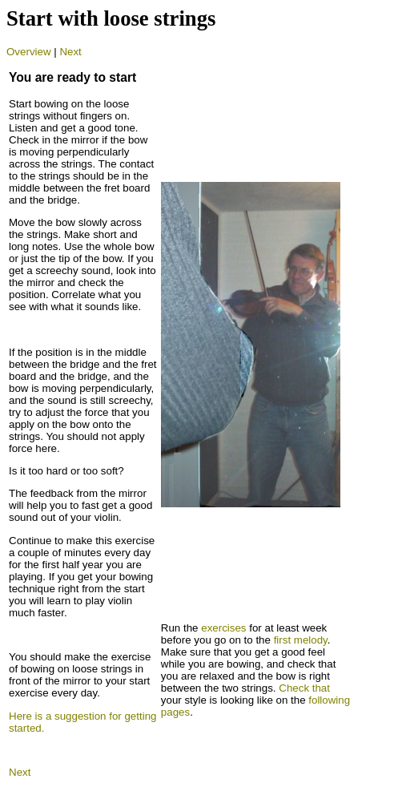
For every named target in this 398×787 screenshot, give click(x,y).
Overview (28, 52)
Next (70, 52)
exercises (223, 628)
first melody (301, 640)
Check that (304, 688)
